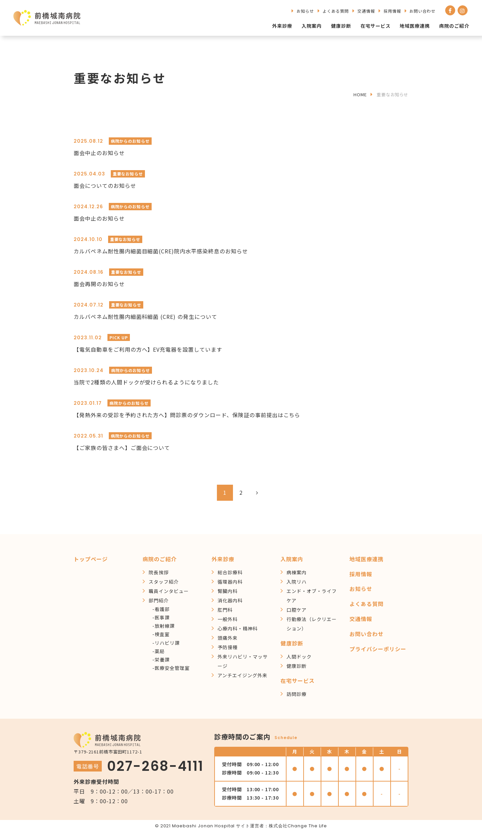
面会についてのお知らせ (105, 186)
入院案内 (312, 25)
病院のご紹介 (454, 25)
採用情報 (392, 11)
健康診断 (341, 25)
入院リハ (297, 581)
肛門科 (225, 609)
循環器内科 (230, 581)
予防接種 (228, 647)
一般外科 (228, 619)
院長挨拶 (159, 572)
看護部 (162, 609)
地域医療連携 (415, 25)
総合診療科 (230, 572)
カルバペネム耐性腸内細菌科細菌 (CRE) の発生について (145, 317)
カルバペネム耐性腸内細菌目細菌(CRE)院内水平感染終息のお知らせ (161, 251)
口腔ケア (297, 609)
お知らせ (305, 11)
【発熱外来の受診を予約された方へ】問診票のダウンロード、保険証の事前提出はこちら (187, 415)
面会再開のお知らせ (99, 284)
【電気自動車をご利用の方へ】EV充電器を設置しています (148, 349)
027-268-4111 (155, 766)
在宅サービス (375, 25)
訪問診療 (297, 694)
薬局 (160, 651)
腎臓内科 (228, 591)
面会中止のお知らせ (99, 153)
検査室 (162, 634)
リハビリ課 (167, 642)
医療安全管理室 (172, 668)
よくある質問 (336, 11)
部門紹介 (159, 600)
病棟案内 (297, 572)
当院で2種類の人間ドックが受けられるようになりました (146, 382)
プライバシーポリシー (377, 649)
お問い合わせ (422, 11)
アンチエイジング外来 (242, 675)
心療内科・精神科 (238, 628)
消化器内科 (230, 600)
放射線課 (165, 625)
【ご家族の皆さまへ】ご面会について (122, 448)
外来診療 (282, 25)
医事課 (162, 617)
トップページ (91, 559)
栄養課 (162, 659)
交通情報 (366, 11)
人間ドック (299, 656)
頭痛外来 (228, 637)
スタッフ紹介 (164, 581)
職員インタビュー (169, 591)
